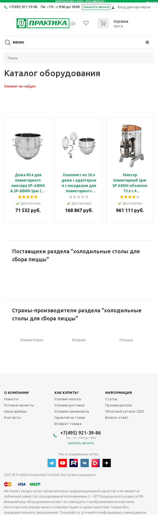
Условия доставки (69, 405)
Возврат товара (68, 423)
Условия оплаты (67, 399)
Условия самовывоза (71, 411)
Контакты (12, 417)
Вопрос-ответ (117, 417)
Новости (11, 399)
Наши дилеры (15, 411)
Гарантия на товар (69, 417)
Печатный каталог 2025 (124, 411)
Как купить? (66, 392)
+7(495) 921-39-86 (23, 7)
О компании (16, 392)
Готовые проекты (19, 405)
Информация (118, 392)
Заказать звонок (96, 7)
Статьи (111, 399)
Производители (118, 405)
